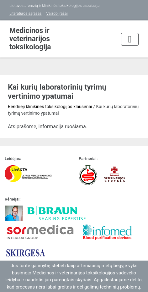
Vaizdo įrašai (57, 13)
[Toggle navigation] (130, 39)
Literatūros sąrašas (25, 13)
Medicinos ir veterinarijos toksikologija (30, 38)
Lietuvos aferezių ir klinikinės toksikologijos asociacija (54, 5)
